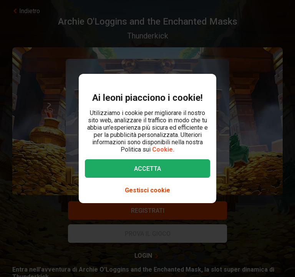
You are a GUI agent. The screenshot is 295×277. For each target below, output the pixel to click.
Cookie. (163, 149)
